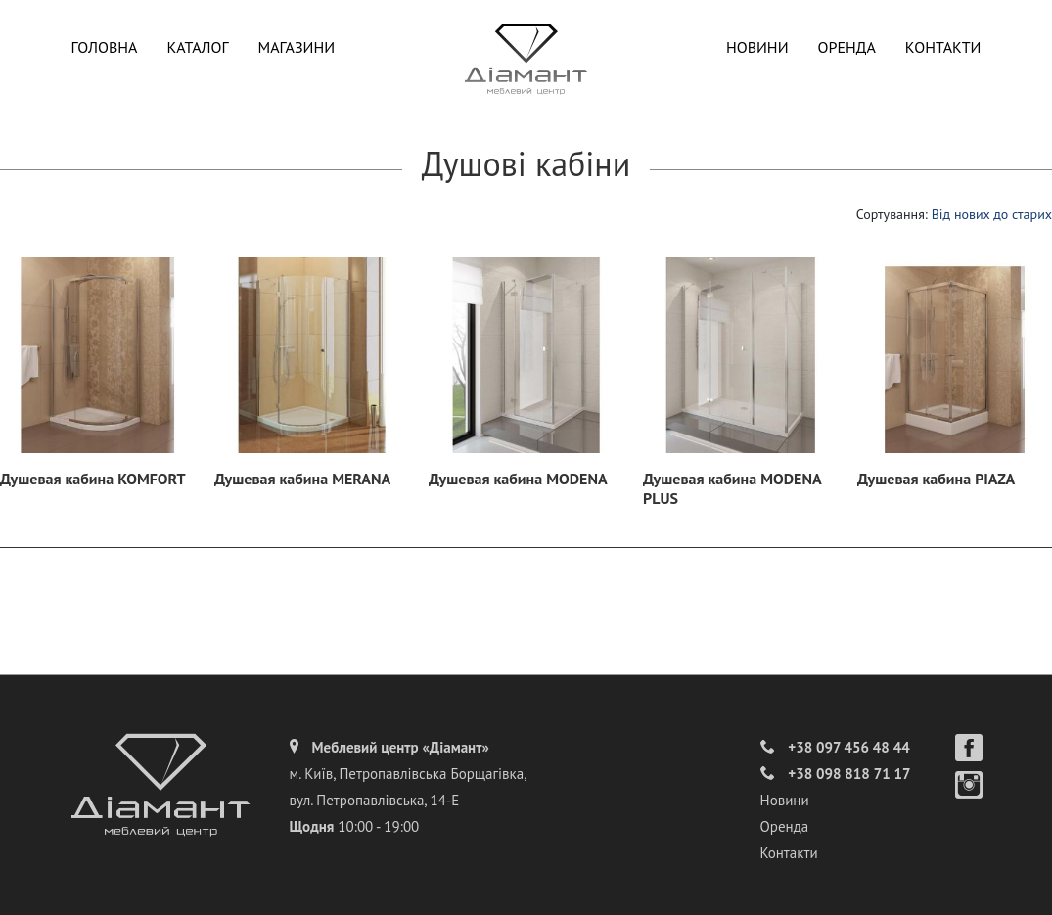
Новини (757, 47)
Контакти (943, 47)
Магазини (297, 47)
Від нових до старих (992, 214)
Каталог (197, 47)
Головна (104, 47)
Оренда (847, 47)
